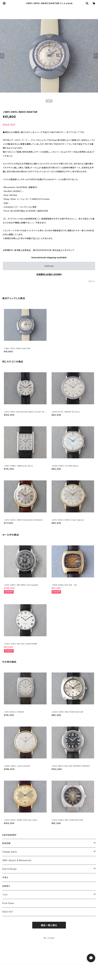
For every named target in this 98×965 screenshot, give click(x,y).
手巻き (5, 877)
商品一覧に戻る (49, 925)
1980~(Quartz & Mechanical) (17, 860)
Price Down (8, 903)
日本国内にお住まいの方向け (49, 274)
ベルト (5, 894)
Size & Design (9, 869)
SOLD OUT (7, 912)
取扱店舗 (6, 843)
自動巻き (6, 886)
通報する (91, 281)
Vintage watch (9, 852)
